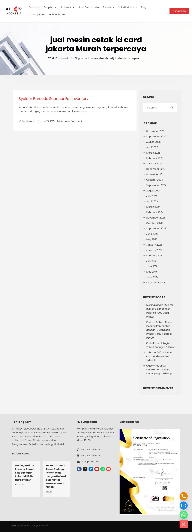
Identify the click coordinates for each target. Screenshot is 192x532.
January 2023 (154, 244)
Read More (26, 121)
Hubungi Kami (57, 14)
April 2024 (152, 201)
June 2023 (152, 234)
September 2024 (156, 185)
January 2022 (154, 250)
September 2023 (156, 228)
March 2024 (153, 207)
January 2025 (154, 163)
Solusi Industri (127, 7)
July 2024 (151, 196)
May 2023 (151, 239)
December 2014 (155, 282)
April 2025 (152, 147)
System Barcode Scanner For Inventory (53, 98)
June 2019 (152, 266)
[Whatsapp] (184, 515)
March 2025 (153, 152)
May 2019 (151, 272)
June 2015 (152, 277)
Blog (143, 7)
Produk (34, 7)
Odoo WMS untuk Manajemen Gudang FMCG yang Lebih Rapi (159, 369)
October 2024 (154, 180)
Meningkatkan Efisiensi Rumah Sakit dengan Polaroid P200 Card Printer (159, 310)
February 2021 (154, 255)
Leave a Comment (71, 121)
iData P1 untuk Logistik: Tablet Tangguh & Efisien (160, 345)
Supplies (50, 7)
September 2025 (156, 136)
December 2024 (156, 169)
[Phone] (184, 496)
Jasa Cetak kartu (88, 7)
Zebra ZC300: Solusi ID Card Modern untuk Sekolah (159, 356)
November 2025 (155, 131)
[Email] (184, 505)
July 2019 (151, 261)
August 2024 (153, 190)
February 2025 (154, 158)
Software (67, 7)
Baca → (19, 484)
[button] (34, 7)
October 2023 (154, 223)
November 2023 (155, 217)
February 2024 (155, 212)
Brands (108, 7)
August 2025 (153, 142)
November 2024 (155, 174)
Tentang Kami (36, 14)
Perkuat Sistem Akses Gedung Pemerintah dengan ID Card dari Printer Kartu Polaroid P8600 (159, 329)
